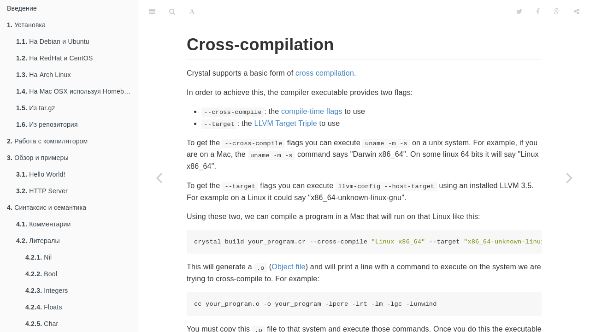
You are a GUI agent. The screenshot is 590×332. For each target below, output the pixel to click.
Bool (41, 274)
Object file (288, 267)
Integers (46, 290)
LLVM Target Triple (285, 123)
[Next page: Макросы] (569, 177)
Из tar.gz (35, 108)
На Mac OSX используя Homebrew (75, 91)
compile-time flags (311, 111)
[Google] (557, 11)
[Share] (576, 11)
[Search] (172, 11)
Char (41, 323)
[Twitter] (519, 11)
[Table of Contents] (152, 11)
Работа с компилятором (47, 141)
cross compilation (324, 73)
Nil (38, 257)
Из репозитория (47, 124)
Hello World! (40, 174)
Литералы (38, 240)
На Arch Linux (43, 74)
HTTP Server (42, 191)
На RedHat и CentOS (54, 58)
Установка (26, 25)
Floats (43, 307)
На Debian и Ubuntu (52, 41)
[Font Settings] (192, 11)
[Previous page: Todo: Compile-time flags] (159, 177)
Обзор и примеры (38, 157)
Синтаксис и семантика (46, 207)
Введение (22, 8)
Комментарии (43, 224)
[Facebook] (538, 11)
